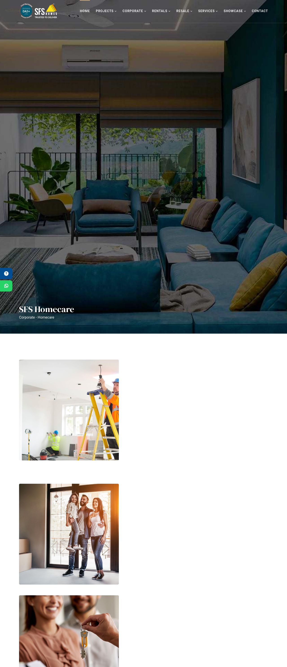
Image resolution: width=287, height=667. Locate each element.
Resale (184, 11)
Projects (106, 11)
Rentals (161, 11)
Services (208, 11)
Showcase (235, 11)
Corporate (134, 11)
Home (85, 11)
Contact (260, 11)
